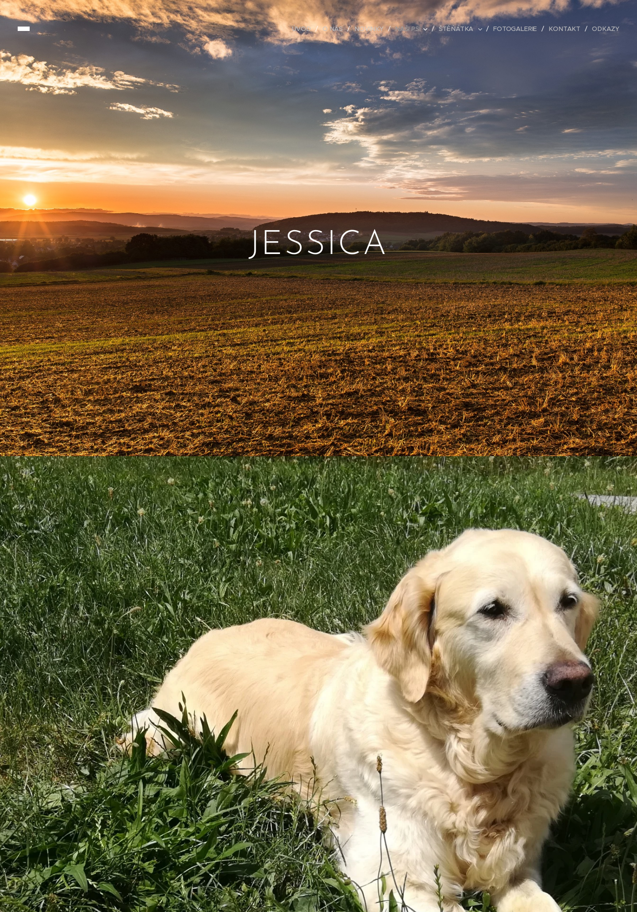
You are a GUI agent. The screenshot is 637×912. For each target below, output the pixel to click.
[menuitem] (307, 29)
